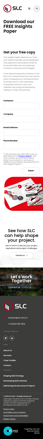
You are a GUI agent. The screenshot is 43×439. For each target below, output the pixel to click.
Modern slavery (9, 419)
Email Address (11, 127)
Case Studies (9, 360)
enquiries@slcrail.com (18, 317)
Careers (7, 365)
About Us (7, 350)
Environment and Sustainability (15, 416)
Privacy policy (8, 409)
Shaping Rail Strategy (13, 376)
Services (7, 355)
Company (8, 114)
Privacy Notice (24, 156)
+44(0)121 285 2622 (16, 324)
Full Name (8, 101)
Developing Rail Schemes (15, 380)
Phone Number (10, 141)
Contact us (20, 255)
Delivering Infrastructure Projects (19, 385)
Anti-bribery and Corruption (14, 412)
